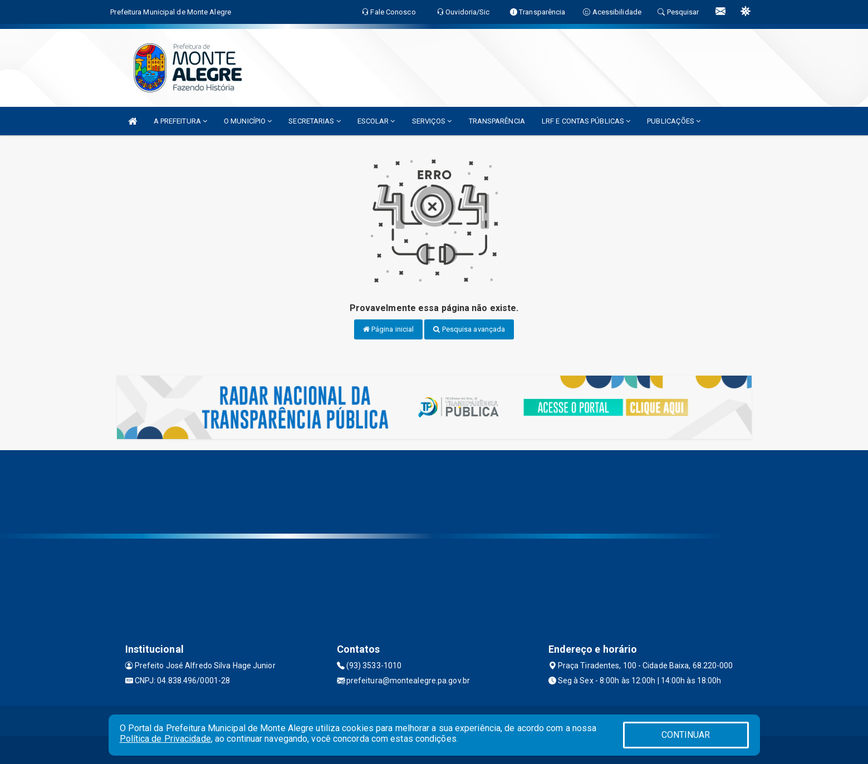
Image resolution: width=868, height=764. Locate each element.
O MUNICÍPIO (248, 121)
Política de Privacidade (165, 738)
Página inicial (388, 329)
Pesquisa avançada (469, 329)
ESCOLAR (376, 121)
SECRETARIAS (314, 121)
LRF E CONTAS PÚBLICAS (586, 121)
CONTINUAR (685, 735)
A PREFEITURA (180, 121)
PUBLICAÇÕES (673, 121)
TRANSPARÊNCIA (497, 121)
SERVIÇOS (432, 121)
